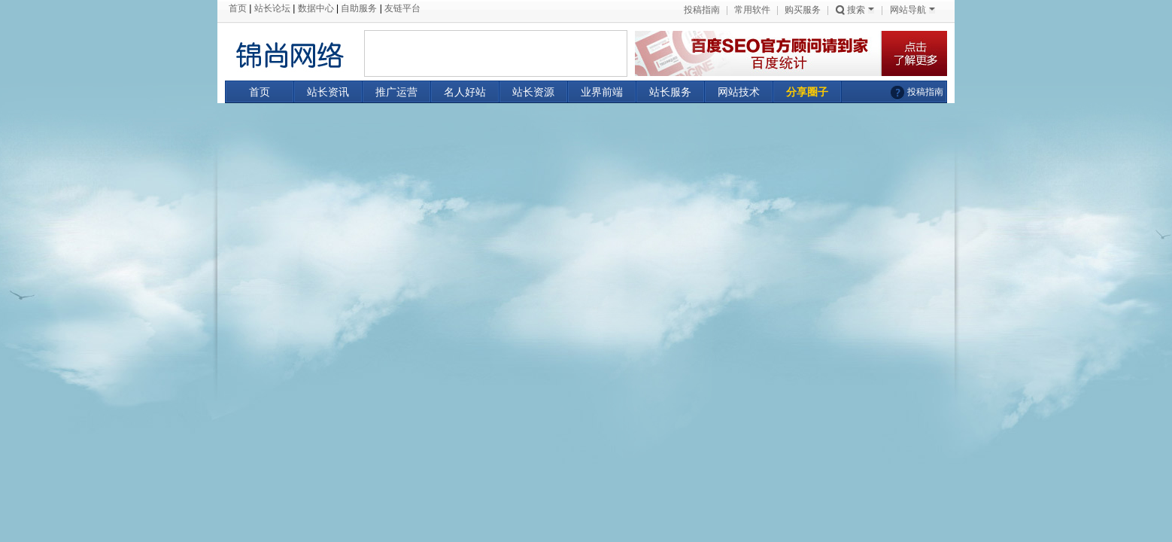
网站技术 (739, 92)
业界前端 (602, 92)
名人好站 (465, 92)
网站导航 (912, 10)
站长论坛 (272, 8)
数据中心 (316, 8)
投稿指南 (702, 10)
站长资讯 (328, 92)
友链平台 (402, 8)
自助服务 (359, 8)
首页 (238, 8)
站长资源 (533, 92)
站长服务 (670, 92)
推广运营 (396, 92)
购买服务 (803, 10)
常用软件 (752, 10)
